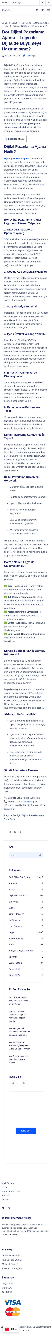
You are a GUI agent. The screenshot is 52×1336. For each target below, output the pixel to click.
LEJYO (6, 10)
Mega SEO (7, 1283)
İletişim (5, 1200)
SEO (6, 239)
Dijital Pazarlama (17, 895)
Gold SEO (7, 1292)
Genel (12, 908)
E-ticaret (13, 901)
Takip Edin (26, 1131)
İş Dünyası (14, 920)
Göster (21, 139)
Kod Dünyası (15, 926)
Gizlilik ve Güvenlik (11, 1255)
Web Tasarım (16, 963)
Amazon (13, 883)
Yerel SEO (14, 969)
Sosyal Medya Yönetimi (21, 950)
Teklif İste (5, 3)
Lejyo (33, 56)
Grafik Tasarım (16, 914)
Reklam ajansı (16, 938)
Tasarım (13, 957)
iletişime (28, 801)
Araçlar (12, 889)
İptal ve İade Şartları (12, 1260)
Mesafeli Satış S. (10, 1264)
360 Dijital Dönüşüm (19, 877)
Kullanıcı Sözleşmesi (12, 1268)
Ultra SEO (7, 1288)
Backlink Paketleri (11, 1191)
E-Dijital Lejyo (16, 3)
